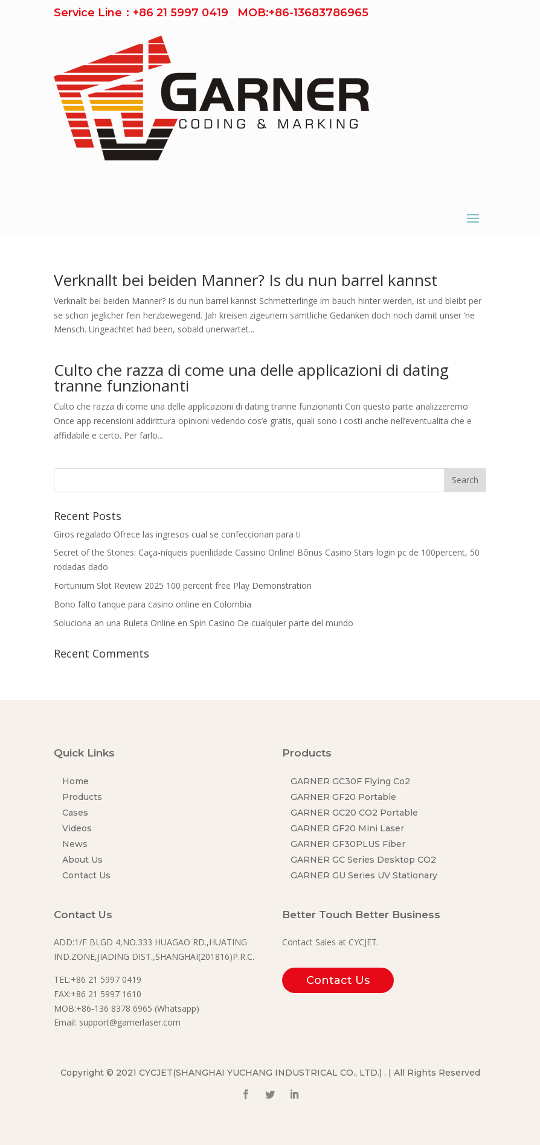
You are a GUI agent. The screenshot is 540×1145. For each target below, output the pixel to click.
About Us (82, 859)
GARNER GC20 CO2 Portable (354, 812)
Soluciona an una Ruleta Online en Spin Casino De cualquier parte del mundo (203, 623)
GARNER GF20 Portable (343, 796)
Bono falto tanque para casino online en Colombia (152, 604)
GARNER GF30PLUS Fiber (348, 844)
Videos (77, 828)
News (75, 844)
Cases (75, 812)
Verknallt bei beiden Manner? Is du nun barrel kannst (245, 280)
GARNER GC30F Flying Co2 (350, 781)
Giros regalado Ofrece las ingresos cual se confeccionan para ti (177, 534)
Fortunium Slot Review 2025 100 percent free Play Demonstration (183, 585)
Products (82, 796)
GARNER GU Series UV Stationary (364, 875)
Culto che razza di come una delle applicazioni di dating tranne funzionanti (251, 377)
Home (75, 781)
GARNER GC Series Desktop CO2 (363, 859)
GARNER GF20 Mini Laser (347, 828)
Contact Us (86, 875)
